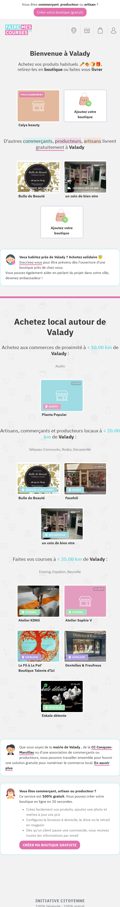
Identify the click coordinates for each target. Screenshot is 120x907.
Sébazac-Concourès (44, 449)
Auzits (60, 366)
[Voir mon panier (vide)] (100, 30)
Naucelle (74, 571)
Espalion (59, 571)
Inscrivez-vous (30, 262)
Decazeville (82, 449)
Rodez (66, 449)
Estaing (45, 571)
